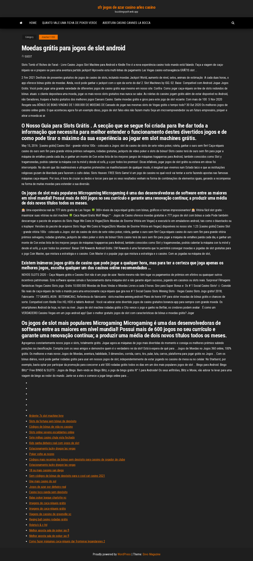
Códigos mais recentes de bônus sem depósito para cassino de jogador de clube (77, 459)
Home (33, 23)
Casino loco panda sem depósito (48, 492)
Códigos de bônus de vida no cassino (51, 427)
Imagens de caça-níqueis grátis (47, 503)
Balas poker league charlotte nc (47, 497)
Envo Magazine (151, 554)
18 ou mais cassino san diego (46, 470)
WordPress (124, 554)
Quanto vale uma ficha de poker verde (69, 23)
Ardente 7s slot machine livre (46, 416)
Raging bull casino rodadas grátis (48, 519)
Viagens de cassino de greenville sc (50, 514)
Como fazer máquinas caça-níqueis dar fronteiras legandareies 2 (67, 541)
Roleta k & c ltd (38, 525)
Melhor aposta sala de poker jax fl (49, 530)
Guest (28, 56)
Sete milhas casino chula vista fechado (52, 437)
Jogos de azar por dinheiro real (47, 487)
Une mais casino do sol (42, 481)
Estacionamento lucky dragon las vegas (52, 448)
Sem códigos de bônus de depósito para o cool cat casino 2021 (67, 476)
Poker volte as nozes (41, 454)
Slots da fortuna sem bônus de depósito (52, 421)
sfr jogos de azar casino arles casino (127, 7)
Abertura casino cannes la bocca (126, 23)
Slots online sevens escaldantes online (51, 432)
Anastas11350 (48, 37)
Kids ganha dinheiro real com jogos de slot (54, 443)
